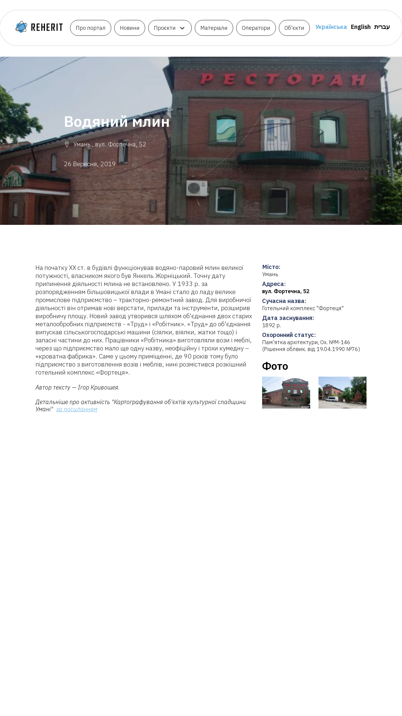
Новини (130, 27)
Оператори (256, 27)
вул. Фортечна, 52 (286, 291)
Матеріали (214, 27)
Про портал (91, 27)
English (361, 27)
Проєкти (165, 27)
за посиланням (76, 409)
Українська (331, 27)
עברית (382, 27)
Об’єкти (294, 27)
